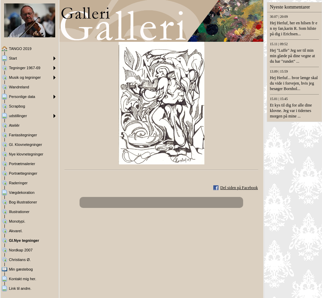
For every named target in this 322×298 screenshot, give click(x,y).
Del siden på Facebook (239, 187)
